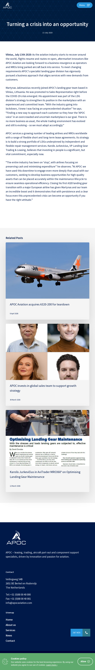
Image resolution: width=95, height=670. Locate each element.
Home (9, 619)
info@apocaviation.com (19, 602)
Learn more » (51, 665)
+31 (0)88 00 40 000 (20, 594)
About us (11, 625)
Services (10, 630)
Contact (10, 640)
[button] (85, 5)
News (9, 635)
